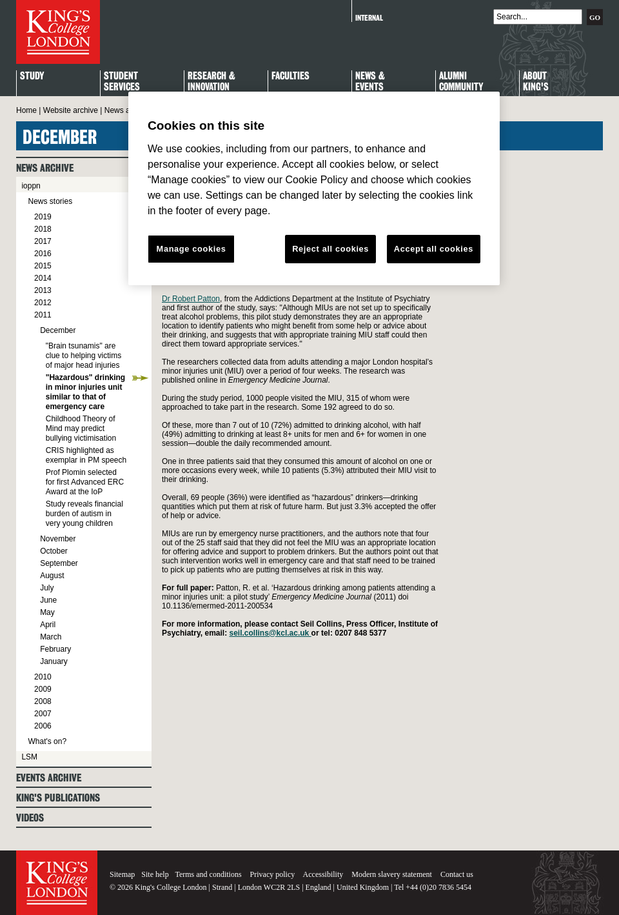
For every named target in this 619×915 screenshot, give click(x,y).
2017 (43, 241)
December (57, 330)
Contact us (456, 874)
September (59, 563)
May (47, 612)
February (55, 649)
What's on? (47, 741)
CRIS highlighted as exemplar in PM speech (86, 455)
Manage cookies (191, 249)
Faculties (290, 76)
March (50, 636)
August (52, 575)
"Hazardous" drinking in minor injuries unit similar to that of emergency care (85, 392)
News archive (127, 110)
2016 (43, 253)
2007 (43, 713)
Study (32, 76)
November (57, 538)
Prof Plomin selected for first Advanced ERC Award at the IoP (85, 482)
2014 (43, 278)
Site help (154, 874)
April (47, 624)
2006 (43, 725)
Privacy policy (272, 874)
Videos (30, 817)
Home (26, 110)
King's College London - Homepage (58, 32)
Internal (369, 18)
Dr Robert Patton (191, 298)
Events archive (48, 777)
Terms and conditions (208, 874)
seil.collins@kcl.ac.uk (270, 633)
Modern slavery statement (391, 874)
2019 (43, 216)
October (54, 551)
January (54, 661)
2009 (43, 689)
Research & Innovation (211, 82)
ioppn (30, 185)
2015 (43, 265)
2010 (43, 676)
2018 (43, 229)
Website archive (70, 110)
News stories (50, 201)
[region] (314, 188)
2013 (43, 290)
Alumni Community (461, 82)
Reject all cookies (330, 249)
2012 (43, 302)
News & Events (370, 82)
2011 (43, 314)
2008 (43, 701)
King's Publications (58, 797)
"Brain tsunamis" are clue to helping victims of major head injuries (83, 355)
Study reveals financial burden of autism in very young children (84, 513)
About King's (536, 82)
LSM (29, 756)
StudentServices (122, 82)
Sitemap (122, 874)
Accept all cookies (433, 249)
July (47, 587)
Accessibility (323, 874)
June (48, 600)
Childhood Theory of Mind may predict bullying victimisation (81, 428)
